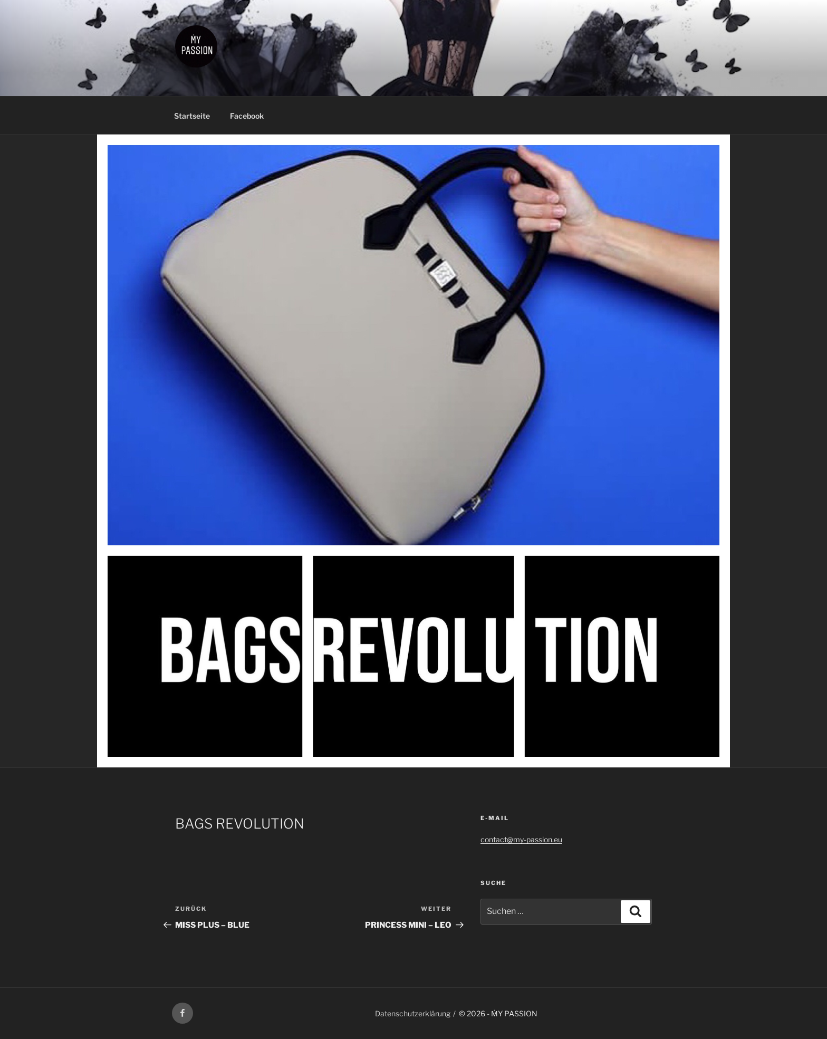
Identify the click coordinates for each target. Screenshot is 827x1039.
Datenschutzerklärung (412, 1013)
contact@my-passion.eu (521, 839)
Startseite (192, 115)
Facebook (247, 115)
